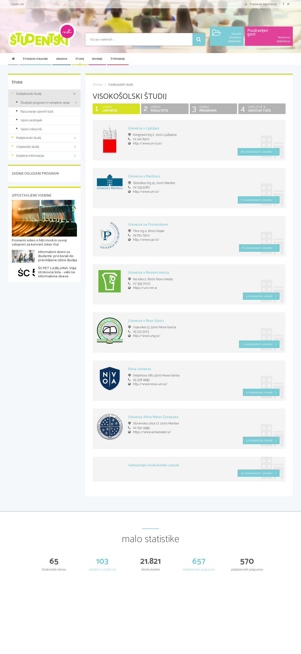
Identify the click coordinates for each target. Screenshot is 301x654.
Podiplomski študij (44, 138)
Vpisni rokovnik (29, 129)
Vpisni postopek (29, 120)
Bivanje (97, 59)
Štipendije (118, 59)
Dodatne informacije (44, 155)
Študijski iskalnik (35, 59)
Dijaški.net (17, 4)
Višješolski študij (44, 147)
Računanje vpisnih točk (35, 111)
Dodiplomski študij (44, 93)
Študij (79, 59)
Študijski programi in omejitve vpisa (42, 102)
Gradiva (61, 59)
